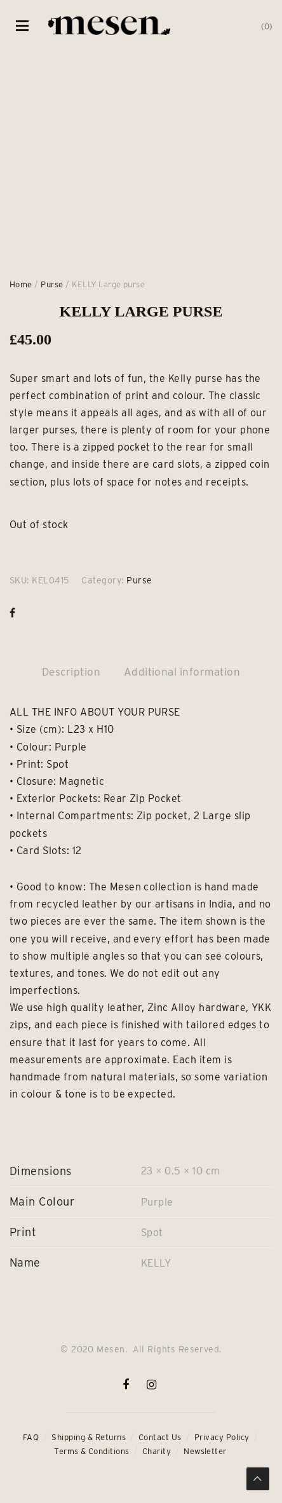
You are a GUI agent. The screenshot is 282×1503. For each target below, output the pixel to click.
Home (21, 284)
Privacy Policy (222, 1437)
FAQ (31, 1437)
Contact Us (160, 1437)
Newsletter (205, 1451)
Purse (52, 284)
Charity (156, 1451)
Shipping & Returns (88, 1437)
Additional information (182, 671)
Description (71, 671)
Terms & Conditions (92, 1451)
